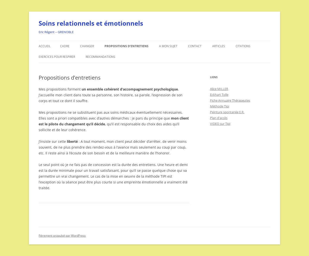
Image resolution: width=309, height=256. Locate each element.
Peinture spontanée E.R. (227, 112)
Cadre (65, 46)
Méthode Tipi (219, 106)
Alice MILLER (219, 89)
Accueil (44, 46)
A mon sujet (168, 46)
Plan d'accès (218, 118)
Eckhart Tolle (219, 94)
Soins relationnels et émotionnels (91, 23)
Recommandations (100, 57)
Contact (195, 46)
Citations (243, 46)
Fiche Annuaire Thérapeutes (230, 100)
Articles (218, 46)
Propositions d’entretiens (126, 46)
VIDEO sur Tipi (220, 123)
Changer (87, 46)
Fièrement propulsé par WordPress (62, 235)
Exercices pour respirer (57, 57)
